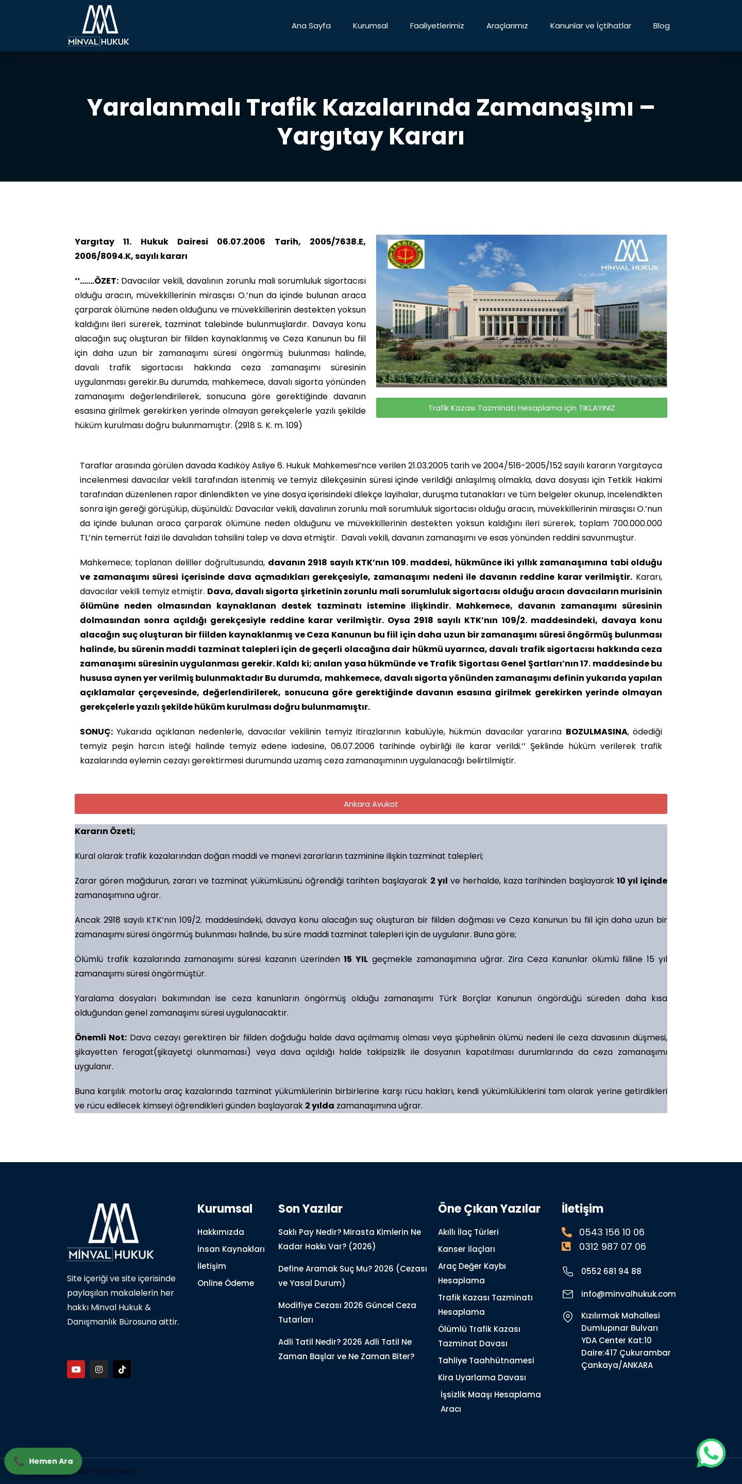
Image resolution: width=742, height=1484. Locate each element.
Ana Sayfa (311, 25)
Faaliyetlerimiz (437, 25)
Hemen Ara (45, 1459)
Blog (661, 25)
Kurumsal (370, 25)
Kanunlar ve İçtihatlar (590, 25)
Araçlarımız (507, 25)
